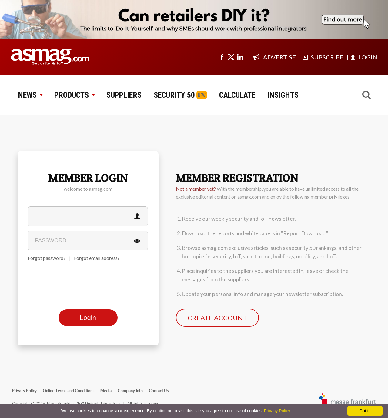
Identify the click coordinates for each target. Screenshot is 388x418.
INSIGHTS (283, 95)
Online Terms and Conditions (68, 390)
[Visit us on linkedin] (240, 57)
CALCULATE (237, 95)
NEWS (30, 95)
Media (106, 390)
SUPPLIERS (124, 95)
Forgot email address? (97, 258)
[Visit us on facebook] (222, 57)
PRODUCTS (74, 95)
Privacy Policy (24, 390)
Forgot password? (46, 258)
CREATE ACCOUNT (217, 318)
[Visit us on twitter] (231, 57)
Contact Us (159, 390)
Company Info (130, 390)
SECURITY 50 (174, 95)
